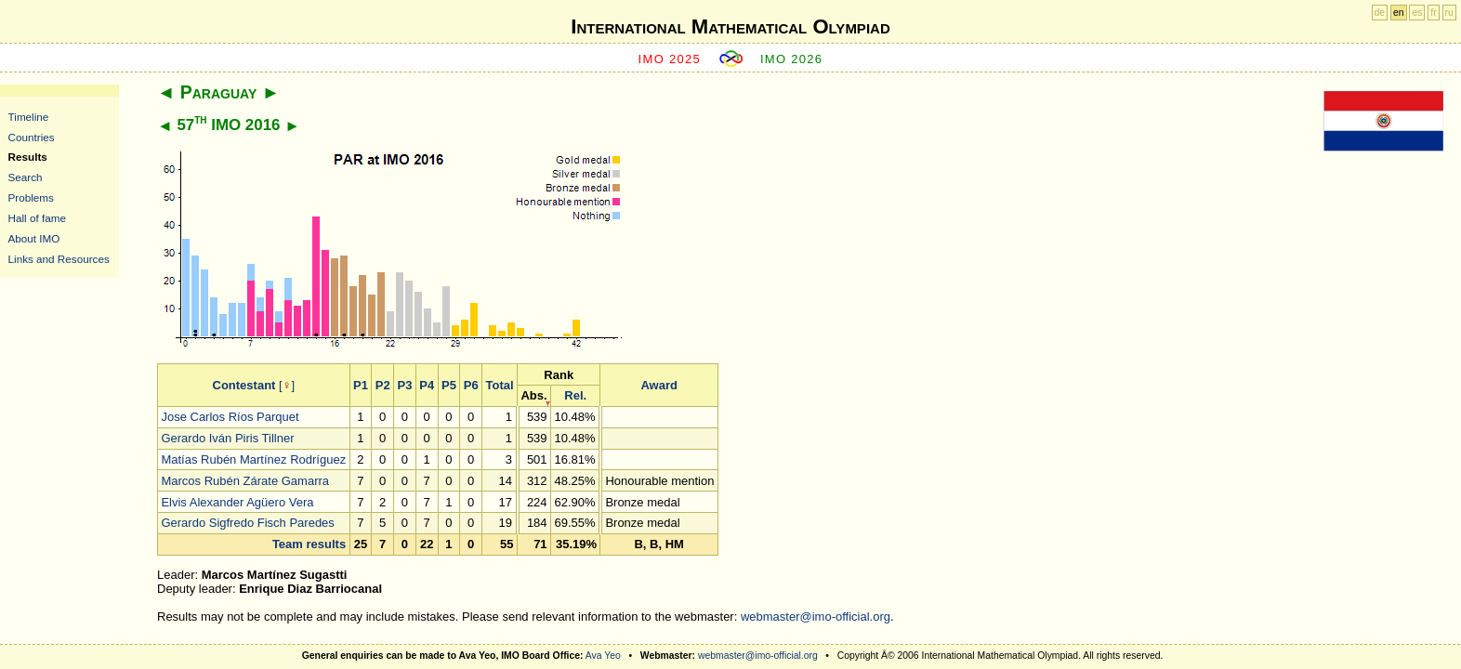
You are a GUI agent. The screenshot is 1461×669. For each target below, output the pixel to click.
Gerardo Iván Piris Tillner (227, 438)
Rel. (575, 395)
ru (1449, 12)
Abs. (533, 395)
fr (1433, 12)
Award (659, 385)
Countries (31, 137)
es (1417, 12)
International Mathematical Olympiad (730, 26)
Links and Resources (59, 259)
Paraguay (218, 92)
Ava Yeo (603, 655)
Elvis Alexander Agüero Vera (237, 502)
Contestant (244, 385)
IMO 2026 (791, 59)
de (1380, 12)
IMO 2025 (670, 59)
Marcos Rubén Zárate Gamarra (245, 481)
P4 (426, 385)
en (1398, 12)
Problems (31, 197)
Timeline (28, 117)
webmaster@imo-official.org (815, 616)
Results (27, 157)
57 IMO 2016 (228, 125)
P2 (382, 385)
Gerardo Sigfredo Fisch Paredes (247, 523)
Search (25, 177)
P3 (404, 385)
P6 (471, 385)
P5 (448, 385)
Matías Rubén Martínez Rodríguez (253, 459)
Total (499, 385)
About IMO (34, 238)
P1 (360, 385)
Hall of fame (37, 218)
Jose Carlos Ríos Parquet (229, 417)
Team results (309, 544)
